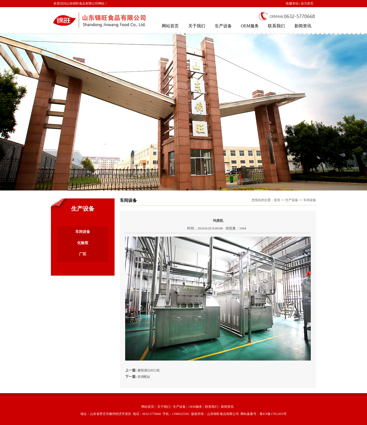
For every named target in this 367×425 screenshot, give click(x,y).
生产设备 (223, 26)
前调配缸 (144, 377)
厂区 (82, 254)
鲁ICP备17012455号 (273, 414)
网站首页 (170, 26)
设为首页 (307, 3)
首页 (277, 200)
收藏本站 (292, 3)
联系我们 (276, 26)
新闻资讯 (302, 26)
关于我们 (196, 26)
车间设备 (82, 232)
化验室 (82, 243)
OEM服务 (250, 26)
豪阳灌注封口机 (149, 370)
